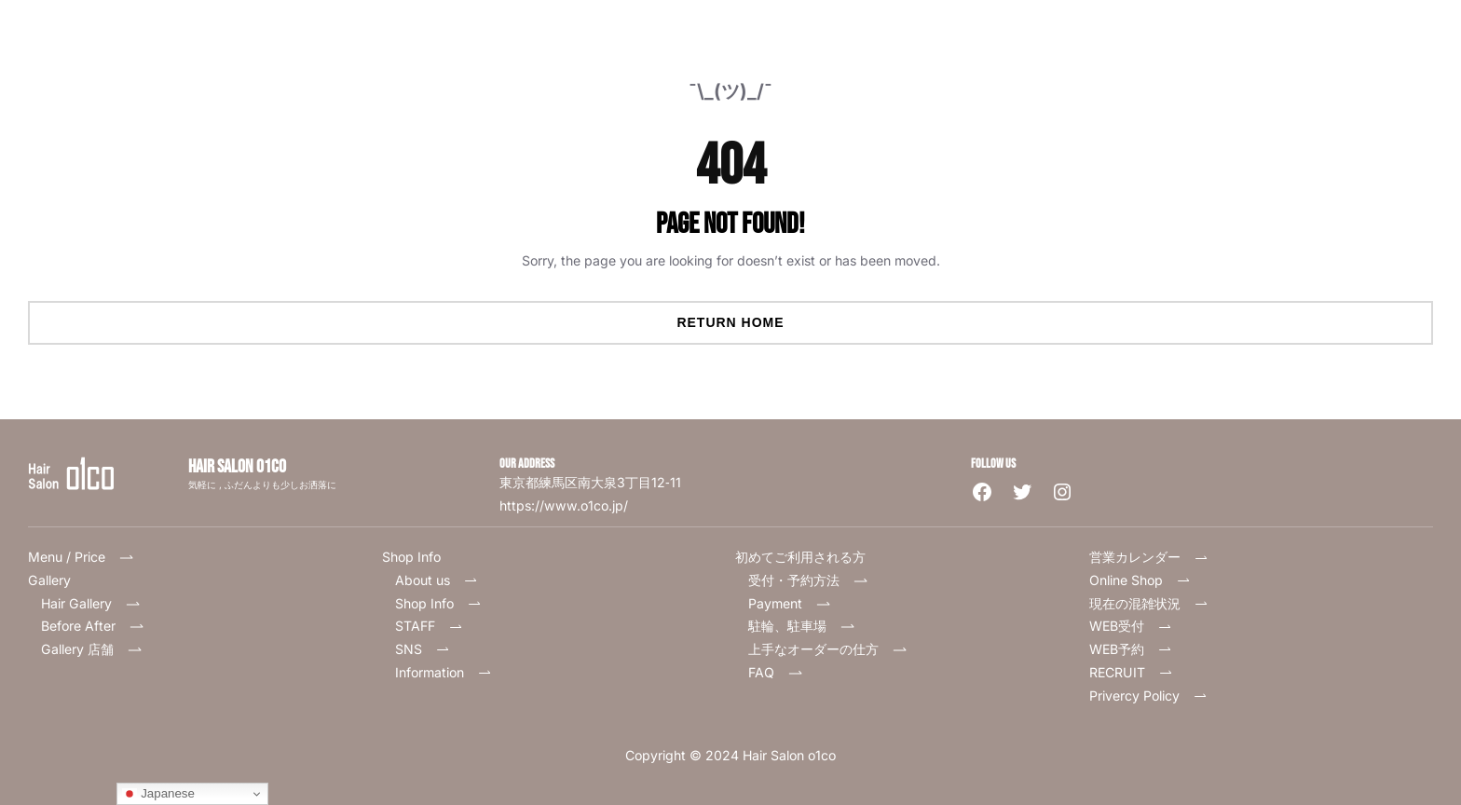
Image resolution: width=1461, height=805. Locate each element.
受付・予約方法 (807, 580)
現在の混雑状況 (1148, 603)
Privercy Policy (1148, 695)
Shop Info (438, 603)
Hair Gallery (76, 603)
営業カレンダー (1148, 557)
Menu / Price (87, 557)
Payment (789, 603)
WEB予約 (1130, 649)
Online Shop (1140, 580)
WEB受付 (1130, 626)
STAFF (429, 626)
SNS (422, 649)
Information (443, 672)
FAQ (782, 672)
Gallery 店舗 (91, 649)
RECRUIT (1131, 672)
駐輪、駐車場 (801, 626)
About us (436, 580)
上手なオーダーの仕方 (827, 649)
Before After (92, 626)
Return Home (730, 322)
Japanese (158, 793)
